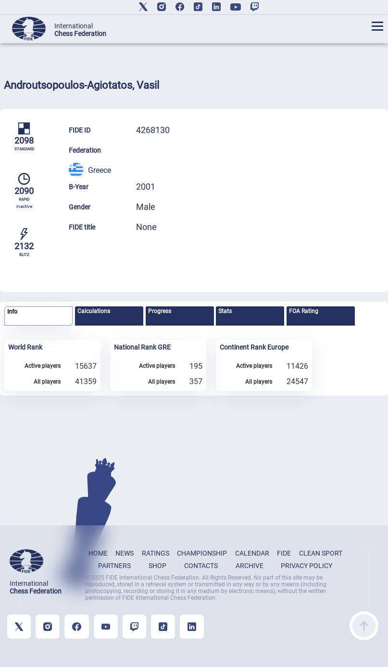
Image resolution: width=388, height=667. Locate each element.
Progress (159, 311)
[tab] (38, 316)
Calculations (93, 311)
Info (12, 311)
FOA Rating (303, 311)
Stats (225, 311)
